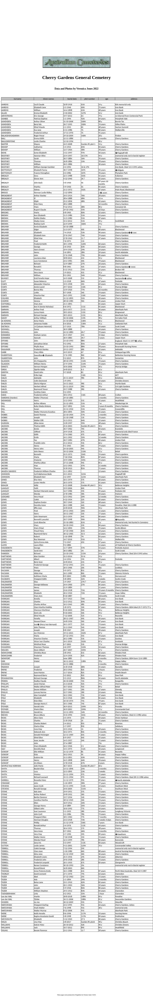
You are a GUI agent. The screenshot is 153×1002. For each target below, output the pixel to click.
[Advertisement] (26, 27)
